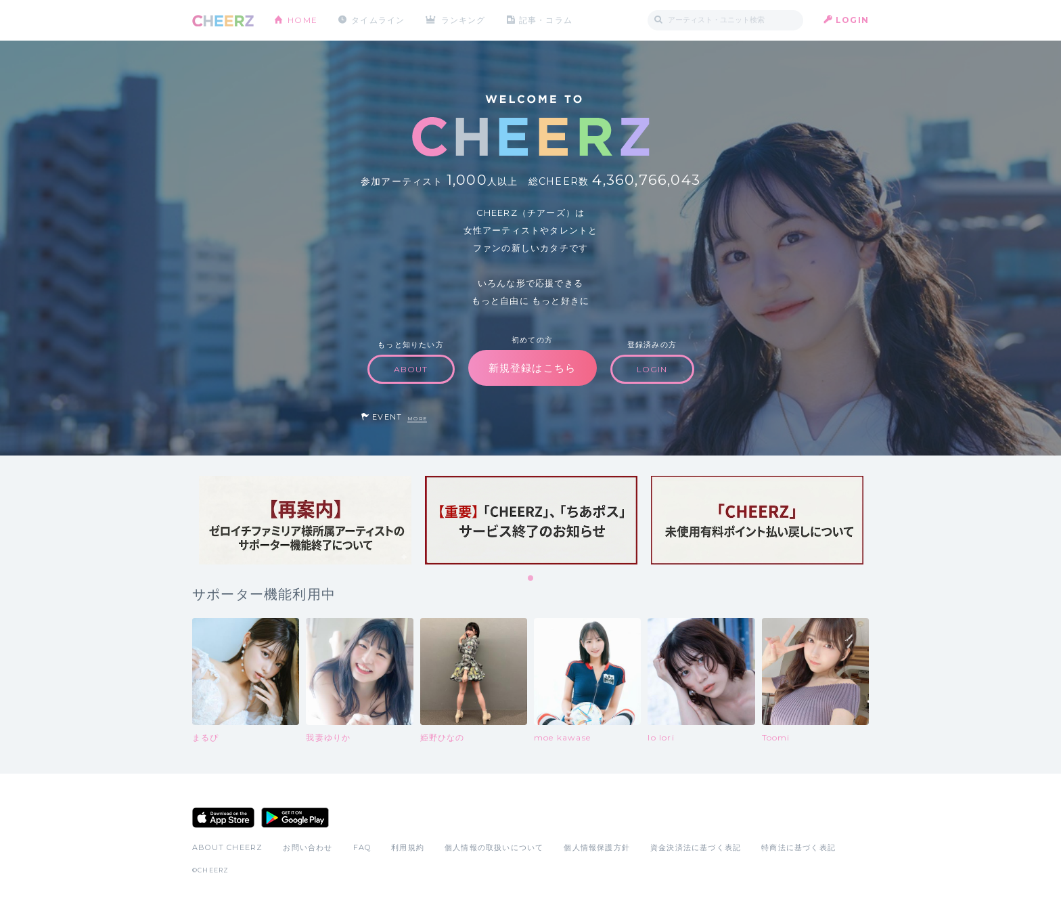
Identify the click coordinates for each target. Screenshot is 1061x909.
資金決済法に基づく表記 (695, 847)
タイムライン (378, 20)
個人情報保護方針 (597, 847)
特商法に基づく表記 (798, 847)
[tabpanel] (305, 520)
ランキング (463, 20)
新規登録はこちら (533, 367)
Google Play (295, 817)
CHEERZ (223, 20)
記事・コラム (545, 20)
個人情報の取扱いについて (494, 847)
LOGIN (852, 20)
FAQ (362, 847)
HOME (302, 20)
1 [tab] (531, 578)
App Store (223, 817)
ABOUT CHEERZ (227, 847)
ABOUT (411, 369)
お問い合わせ (307, 847)
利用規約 (407, 847)
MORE (417, 419)
